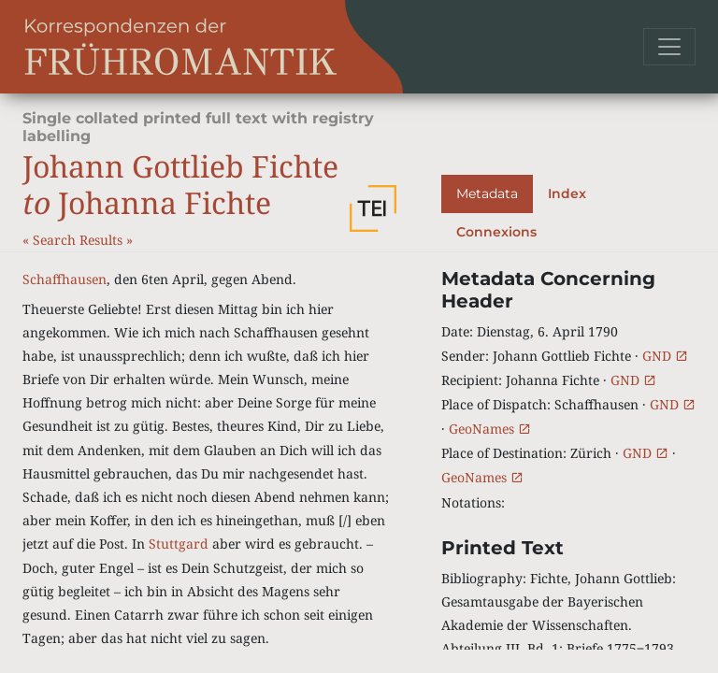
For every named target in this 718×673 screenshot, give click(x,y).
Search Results (79, 240)
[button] (373, 208)
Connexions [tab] (496, 231)
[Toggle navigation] (669, 46)
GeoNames (490, 428)
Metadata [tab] (487, 193)
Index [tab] (567, 193)
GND (665, 356)
